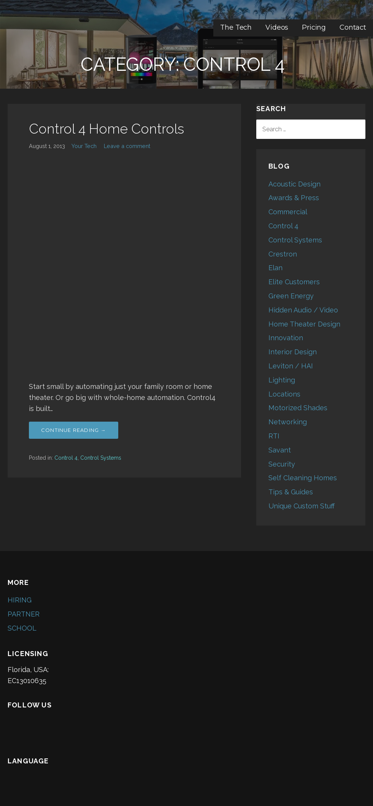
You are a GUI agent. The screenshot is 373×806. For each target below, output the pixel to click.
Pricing (314, 27)
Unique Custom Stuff (301, 506)
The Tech (236, 27)
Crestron (282, 254)
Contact (353, 27)
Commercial (287, 212)
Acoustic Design (294, 184)
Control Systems (100, 458)
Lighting (281, 380)
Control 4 (66, 458)
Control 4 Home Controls (106, 129)
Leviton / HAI (290, 366)
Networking (287, 422)
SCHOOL (22, 628)
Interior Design (292, 352)
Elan (275, 268)
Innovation (285, 338)
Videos (276, 27)
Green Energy (291, 296)
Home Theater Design (304, 324)
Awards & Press (293, 198)
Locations (284, 394)
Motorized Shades (297, 408)
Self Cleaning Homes (302, 478)
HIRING (20, 600)
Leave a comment (127, 146)
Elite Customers (294, 282)
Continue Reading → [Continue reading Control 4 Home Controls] (73, 430)
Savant (279, 450)
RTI (273, 436)
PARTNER (24, 614)
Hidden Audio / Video (303, 310)
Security (281, 464)
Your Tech (84, 146)
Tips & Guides (290, 492)
